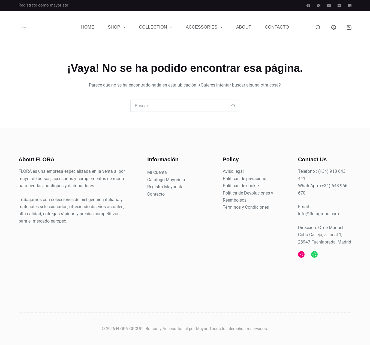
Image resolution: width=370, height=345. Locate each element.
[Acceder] (333, 27)
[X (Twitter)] (318, 5)
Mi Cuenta (157, 172)
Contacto (277, 27)
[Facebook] (308, 5)
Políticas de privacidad (244, 178)
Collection (156, 27)
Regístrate (28, 5)
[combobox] (179, 106)
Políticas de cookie (241, 185)
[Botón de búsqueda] (233, 106)
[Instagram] (329, 5)
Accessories (205, 27)
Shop (118, 27)
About (243, 27)
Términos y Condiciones (246, 207)
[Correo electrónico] (339, 5)
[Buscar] (318, 27)
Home (87, 27)
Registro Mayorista (165, 186)
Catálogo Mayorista (166, 179)
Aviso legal (233, 171)
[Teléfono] (349, 5)
